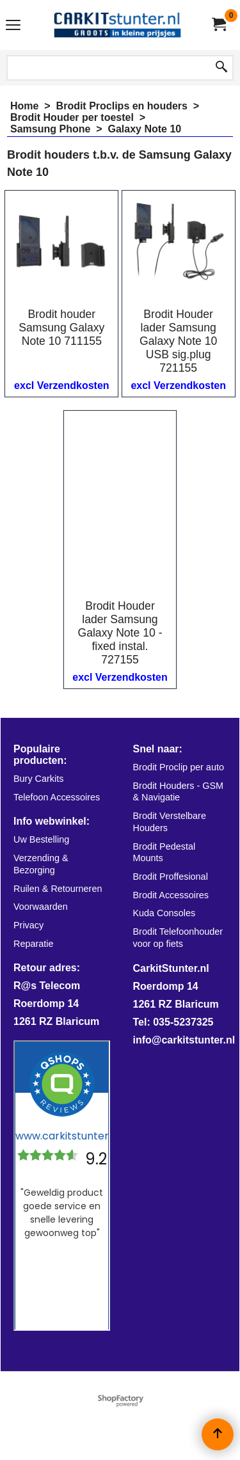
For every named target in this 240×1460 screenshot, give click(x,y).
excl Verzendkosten (61, 385)
